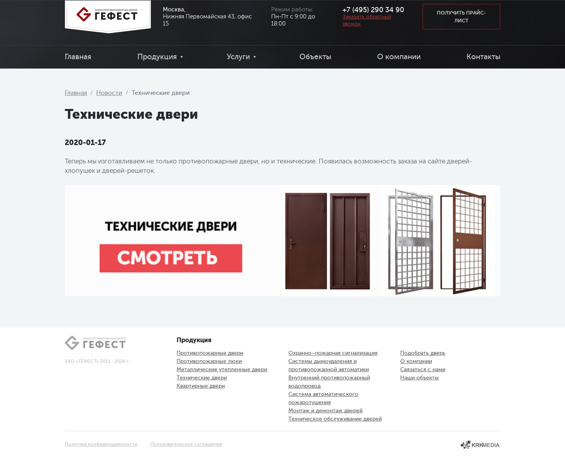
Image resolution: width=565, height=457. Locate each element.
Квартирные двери (201, 386)
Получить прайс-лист (461, 17)
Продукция (157, 57)
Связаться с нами (422, 369)
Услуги (238, 57)
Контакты (483, 57)
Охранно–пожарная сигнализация (332, 353)
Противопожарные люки (209, 361)
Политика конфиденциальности (101, 444)
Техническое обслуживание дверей (335, 419)
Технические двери (202, 378)
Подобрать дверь (422, 353)
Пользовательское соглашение (186, 444)
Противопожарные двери (210, 353)
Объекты (315, 57)
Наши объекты (419, 378)
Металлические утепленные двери (222, 369)
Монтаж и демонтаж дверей (325, 410)
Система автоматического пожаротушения (323, 398)
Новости (109, 92)
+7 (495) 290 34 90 (373, 9)
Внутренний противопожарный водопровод (329, 382)
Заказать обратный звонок (367, 20)
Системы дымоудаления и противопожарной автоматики (328, 365)
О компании (399, 57)
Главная (78, 57)
